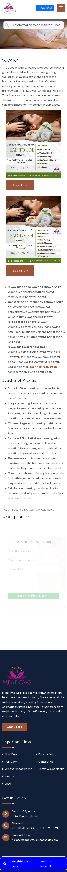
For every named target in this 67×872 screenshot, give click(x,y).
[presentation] (35, 583)
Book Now (45, 8)
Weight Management (18, 769)
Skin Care (11, 754)
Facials (28, 509)
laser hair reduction (43, 367)
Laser (8, 783)
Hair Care (11, 761)
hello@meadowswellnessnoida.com (35, 840)
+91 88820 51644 (23, 828)
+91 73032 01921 (47, 828)
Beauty (17, 509)
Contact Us (45, 761)
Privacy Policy (47, 754)
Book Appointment (33, 597)
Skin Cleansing (45, 509)
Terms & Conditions (51, 769)
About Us (14, 727)
